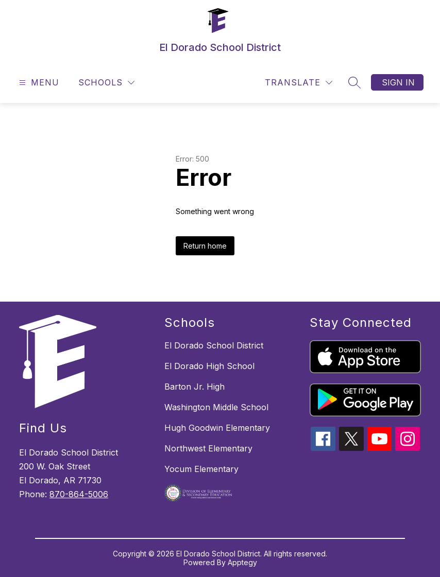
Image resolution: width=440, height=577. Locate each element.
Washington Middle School (216, 407)
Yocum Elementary (201, 469)
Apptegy (242, 562)
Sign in (398, 82)
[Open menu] (37, 82)
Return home (205, 245)
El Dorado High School (209, 366)
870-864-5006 (78, 494)
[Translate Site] (298, 82)
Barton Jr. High (194, 386)
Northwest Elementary (208, 448)
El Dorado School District (213, 345)
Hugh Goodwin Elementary (217, 428)
